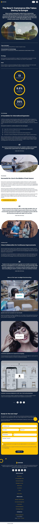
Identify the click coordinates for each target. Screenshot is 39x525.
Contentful (16, 50)
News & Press (19, 485)
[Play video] (19, 31)
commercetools (11, 50)
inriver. (33, 50)
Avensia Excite (3, 50)
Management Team (19, 483)
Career (19, 490)
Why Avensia (19, 476)
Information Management (19, 501)
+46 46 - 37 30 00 (21, 518)
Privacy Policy (6, 447)
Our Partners (19, 487)
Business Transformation (19, 499)
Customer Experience (19, 506)
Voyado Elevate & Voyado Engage (24, 50)
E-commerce (19, 504)
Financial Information (19, 480)
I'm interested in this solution (9, 200)
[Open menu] (37, 2)
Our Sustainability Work (19, 478)
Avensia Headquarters (19, 514)
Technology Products (19, 508)
